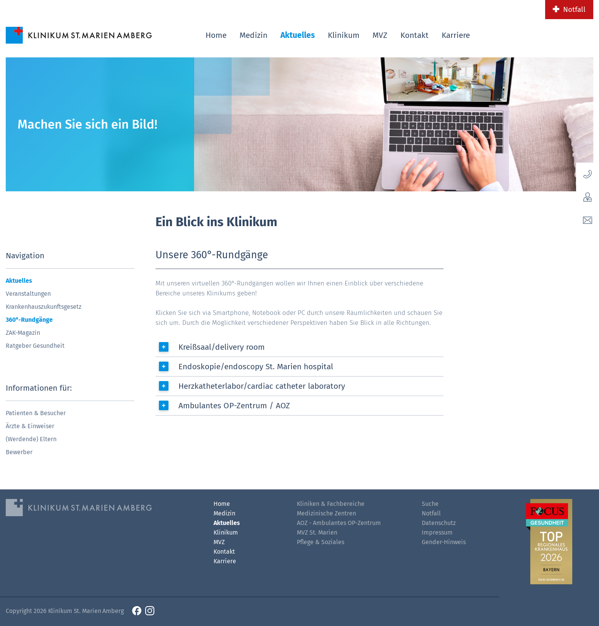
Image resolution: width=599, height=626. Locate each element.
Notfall (574, 9)
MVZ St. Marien (317, 532)
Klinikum (343, 35)
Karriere (456, 35)
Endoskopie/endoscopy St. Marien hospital (255, 367)
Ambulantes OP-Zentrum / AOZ (234, 406)
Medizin (253, 35)
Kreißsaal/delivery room (221, 347)
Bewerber (19, 452)
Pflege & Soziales (320, 542)
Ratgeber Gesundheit (35, 345)
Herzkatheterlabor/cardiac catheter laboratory (261, 386)
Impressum (437, 532)
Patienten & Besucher (36, 413)
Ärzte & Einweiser (30, 426)
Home (216, 35)
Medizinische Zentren (326, 513)
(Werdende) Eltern (31, 439)
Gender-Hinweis (444, 542)
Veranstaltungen (28, 293)
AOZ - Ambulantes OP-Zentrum (339, 523)
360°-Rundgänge (29, 319)
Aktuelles (297, 35)
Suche (430, 503)
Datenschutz (439, 523)
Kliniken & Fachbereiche (330, 503)
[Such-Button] (574, 34)
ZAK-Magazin (23, 332)
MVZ (379, 35)
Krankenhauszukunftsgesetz (43, 306)
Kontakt (414, 35)
